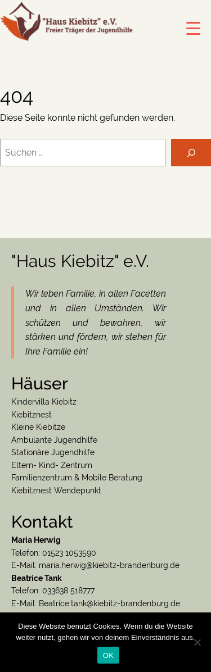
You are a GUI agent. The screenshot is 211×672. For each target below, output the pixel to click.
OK (108, 655)
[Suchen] (191, 152)
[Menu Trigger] (193, 28)
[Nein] (197, 642)
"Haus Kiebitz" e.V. (80, 261)
